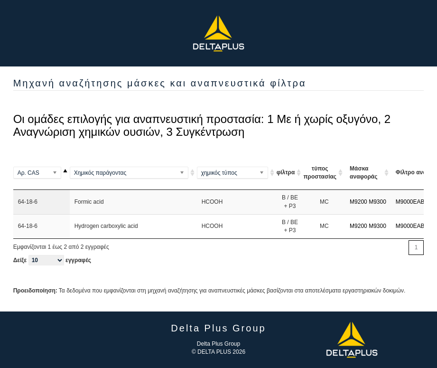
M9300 (377, 201)
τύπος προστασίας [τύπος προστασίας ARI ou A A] (319, 172)
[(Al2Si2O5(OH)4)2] (237, 173)
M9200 (358, 201)
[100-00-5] (41, 173)
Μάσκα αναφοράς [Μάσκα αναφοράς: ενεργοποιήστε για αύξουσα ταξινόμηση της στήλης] (363, 172)
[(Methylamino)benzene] (133, 173)
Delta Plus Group (218, 343)
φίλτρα (286, 172)
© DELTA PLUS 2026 (218, 352)
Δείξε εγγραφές (52, 260)
